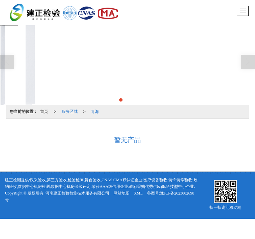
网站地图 (121, 193)
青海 (95, 111)
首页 (44, 111)
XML (138, 193)
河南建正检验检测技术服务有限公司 (77, 193)
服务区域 (70, 111)
